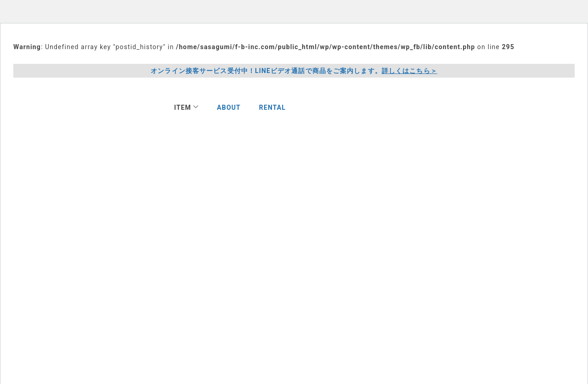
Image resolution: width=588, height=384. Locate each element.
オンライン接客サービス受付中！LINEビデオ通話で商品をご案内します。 (294, 71)
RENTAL (272, 107)
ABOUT (229, 107)
